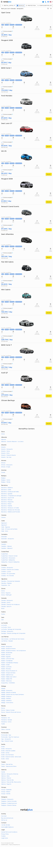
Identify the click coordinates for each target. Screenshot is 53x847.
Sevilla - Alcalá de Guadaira (8, 750)
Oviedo (3, 472)
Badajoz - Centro (5, 480)
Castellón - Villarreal (6, 546)
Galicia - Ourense (5, 729)
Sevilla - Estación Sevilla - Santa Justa (11, 756)
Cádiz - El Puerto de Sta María (9, 529)
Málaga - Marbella (6, 698)
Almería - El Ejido (5, 467)
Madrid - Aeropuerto (6, 646)
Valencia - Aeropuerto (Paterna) (9, 774)
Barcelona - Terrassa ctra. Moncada (10, 510)
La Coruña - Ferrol (6, 627)
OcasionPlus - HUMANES (8, 683)
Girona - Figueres (5, 593)
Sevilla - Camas (5, 752)
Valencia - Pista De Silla (7, 780)
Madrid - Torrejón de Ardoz (8, 672)
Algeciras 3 (4, 525)
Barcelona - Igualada (6, 493)
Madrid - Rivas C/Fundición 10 (9, 670)
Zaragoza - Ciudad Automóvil (9, 803)
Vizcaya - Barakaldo (6, 789)
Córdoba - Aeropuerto (7, 567)
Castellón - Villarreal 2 (6, 548)
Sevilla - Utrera (5, 758)
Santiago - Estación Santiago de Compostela (13, 633)
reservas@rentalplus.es (7, 827)
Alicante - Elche (5, 453)
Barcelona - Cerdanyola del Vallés (10, 491)
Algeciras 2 (4, 523)
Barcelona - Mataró (6, 503)
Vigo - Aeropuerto (6, 739)
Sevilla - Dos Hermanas (7, 754)
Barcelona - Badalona (7, 487)
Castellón (3, 544)
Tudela (3, 724)
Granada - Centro (5, 602)
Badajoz (3, 478)
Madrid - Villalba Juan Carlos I (9, 677)
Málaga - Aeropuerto (6, 690)
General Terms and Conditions (9, 832)
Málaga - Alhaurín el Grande (8, 692)
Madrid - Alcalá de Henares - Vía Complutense (13, 650)
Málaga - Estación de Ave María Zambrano (12, 694)
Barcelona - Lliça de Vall (7, 497)
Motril (2, 608)
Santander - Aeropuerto (7, 538)
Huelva (3, 614)
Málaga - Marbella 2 (6, 700)
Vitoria (3, 434)
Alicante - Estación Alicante (8, 455)
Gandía (3, 772)
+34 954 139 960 (5, 825)
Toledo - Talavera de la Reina (8, 766)
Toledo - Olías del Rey (7, 764)
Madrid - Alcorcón (6, 654)
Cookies (3, 836)
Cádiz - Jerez (4, 531)
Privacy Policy (5, 834)
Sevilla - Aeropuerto (6, 748)
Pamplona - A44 (5, 717)
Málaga (3, 688)
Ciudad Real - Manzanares (8, 558)
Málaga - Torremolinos (7, 702)
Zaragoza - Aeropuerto (7, 799)
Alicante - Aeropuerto (7, 449)
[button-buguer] (1, 1)
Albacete (3, 439)
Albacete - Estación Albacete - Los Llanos (12, 441)
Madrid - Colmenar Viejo (7, 658)
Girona (3, 591)
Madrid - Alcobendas (6, 652)
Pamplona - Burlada (6, 720)
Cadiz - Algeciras (5, 527)
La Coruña (4, 625)
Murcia (3, 708)
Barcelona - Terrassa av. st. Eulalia (10, 508)
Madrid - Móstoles (6, 668)
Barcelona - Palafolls (6, 505)
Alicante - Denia (5, 451)
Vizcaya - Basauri (5, 791)
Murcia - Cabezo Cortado (8, 710)
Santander (4, 536)
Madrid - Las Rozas (6, 666)
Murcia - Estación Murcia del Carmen (11, 712)
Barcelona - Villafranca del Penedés (10, 512)
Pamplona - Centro (6, 722)
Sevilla (3, 746)
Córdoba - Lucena (6, 571)
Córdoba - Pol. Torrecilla (7, 575)
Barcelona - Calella (6, 489)
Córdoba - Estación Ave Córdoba (10, 569)
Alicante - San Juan (6, 457)
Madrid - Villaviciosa (6, 681)
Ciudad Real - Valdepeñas (8, 560)
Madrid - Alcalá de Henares (8, 648)
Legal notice (4, 838)
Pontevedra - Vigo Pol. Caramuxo (10, 737)
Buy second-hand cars (7, 818)
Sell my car (4, 820)
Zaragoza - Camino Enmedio (9, 801)
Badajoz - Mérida (5, 482)
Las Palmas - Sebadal (7, 641)
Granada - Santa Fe (6, 606)
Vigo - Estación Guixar (7, 741)
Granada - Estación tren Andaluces (10, 604)
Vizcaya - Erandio (5, 793)
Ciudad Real (4, 554)
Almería (3, 463)
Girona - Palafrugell (6, 595)
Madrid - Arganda (5, 656)
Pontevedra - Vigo (6, 735)
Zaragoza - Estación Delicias (8, 805)
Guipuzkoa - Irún (5, 585)
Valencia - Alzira (5, 776)
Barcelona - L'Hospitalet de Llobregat (11, 495)
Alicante (3, 447)
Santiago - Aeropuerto (7, 631)
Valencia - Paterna (6, 778)
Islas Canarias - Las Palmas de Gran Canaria (12, 639)
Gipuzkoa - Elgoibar (6, 583)
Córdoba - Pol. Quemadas (8, 573)
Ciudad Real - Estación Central (9, 556)
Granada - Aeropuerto (7, 600)
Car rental (3, 816)
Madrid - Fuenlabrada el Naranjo (9, 662)
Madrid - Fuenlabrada (6, 660)
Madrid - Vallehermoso (7, 675)
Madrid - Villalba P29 (6, 679)
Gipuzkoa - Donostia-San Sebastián (10, 581)
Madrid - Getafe (5, 664)
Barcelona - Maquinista (7, 501)
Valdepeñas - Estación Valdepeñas (10, 562)
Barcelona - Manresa (6, 499)
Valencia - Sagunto (6, 784)
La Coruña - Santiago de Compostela (11, 629)
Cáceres (3, 517)
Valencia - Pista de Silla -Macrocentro (11, 782)
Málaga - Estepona (6, 696)
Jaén (2, 619)
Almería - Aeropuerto (6, 465)
